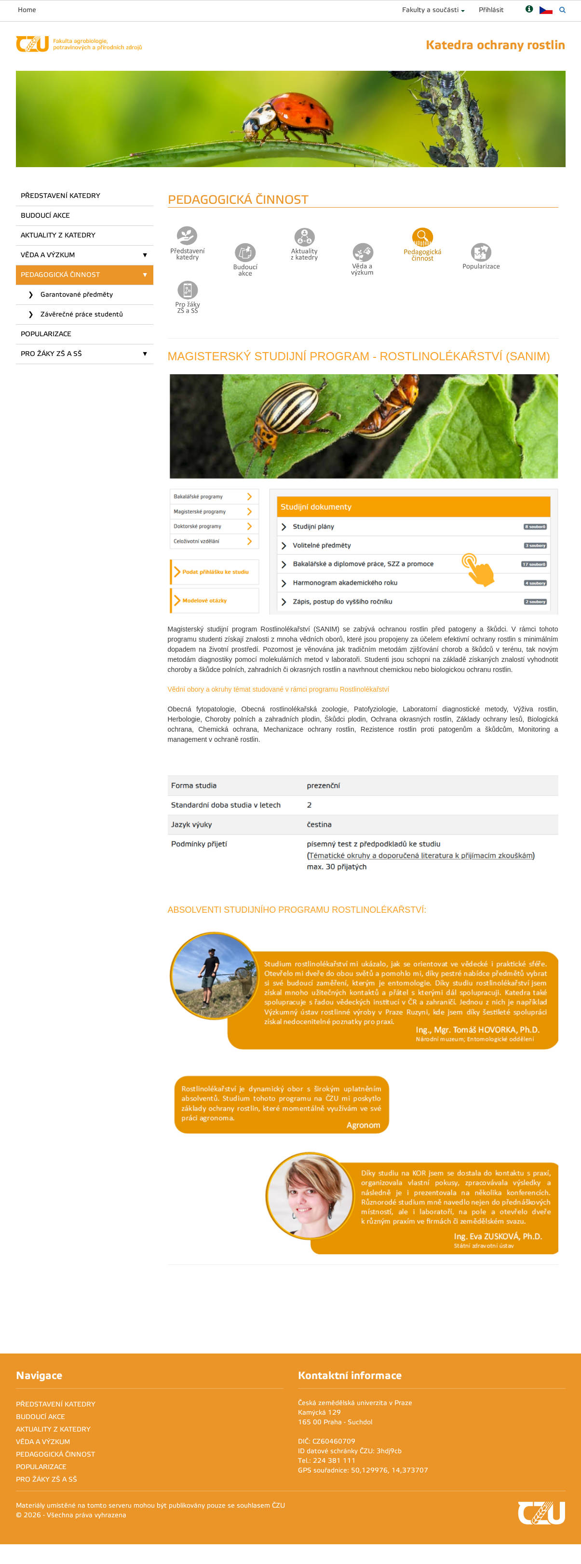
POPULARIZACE (46, 334)
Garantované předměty (76, 294)
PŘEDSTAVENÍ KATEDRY (60, 195)
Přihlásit (491, 9)
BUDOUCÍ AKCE (45, 215)
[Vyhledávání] (562, 9)
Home (27, 9)
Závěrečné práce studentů (81, 314)
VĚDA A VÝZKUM (48, 255)
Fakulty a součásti (430, 9)
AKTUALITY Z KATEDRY (58, 235)
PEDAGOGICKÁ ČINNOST (60, 274)
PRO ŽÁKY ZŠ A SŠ (51, 353)
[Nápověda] (529, 9)
